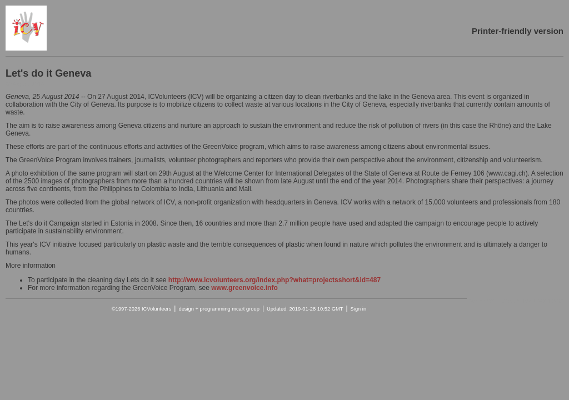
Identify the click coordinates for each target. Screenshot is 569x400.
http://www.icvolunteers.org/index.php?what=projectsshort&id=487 (274, 280)
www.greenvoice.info (244, 288)
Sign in (359, 309)
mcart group (245, 309)
